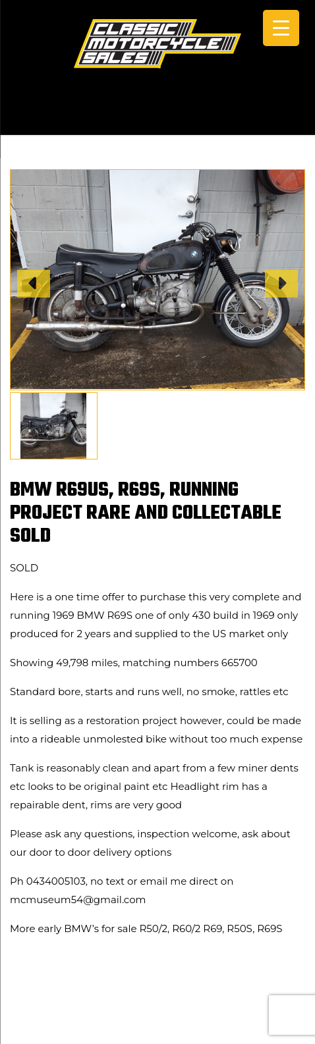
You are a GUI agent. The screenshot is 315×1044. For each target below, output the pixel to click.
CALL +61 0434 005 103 (157, 117)
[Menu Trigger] (281, 28)
